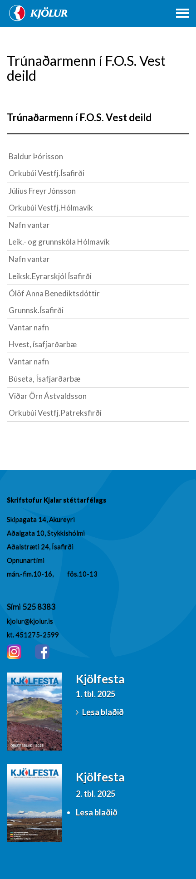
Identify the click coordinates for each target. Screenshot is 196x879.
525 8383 (38, 606)
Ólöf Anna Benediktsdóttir (54, 293)
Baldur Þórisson (36, 156)
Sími (14, 606)
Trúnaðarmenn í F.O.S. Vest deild (79, 117)
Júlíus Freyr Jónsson (42, 191)
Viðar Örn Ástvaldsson (48, 396)
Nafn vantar (29, 225)
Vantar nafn (29, 327)
